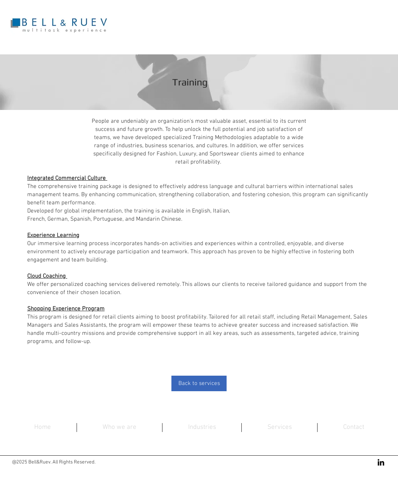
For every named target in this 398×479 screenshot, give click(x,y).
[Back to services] (199, 383)
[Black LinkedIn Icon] (381, 462)
